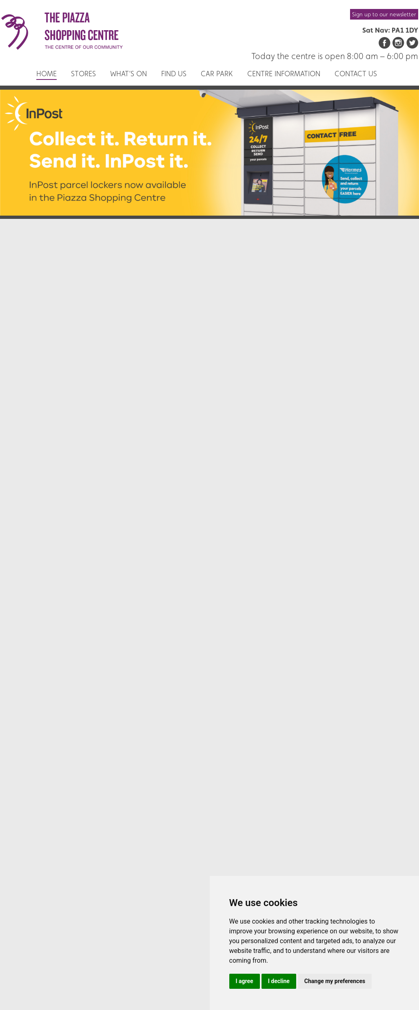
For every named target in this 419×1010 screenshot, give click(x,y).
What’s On (128, 73)
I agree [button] (244, 981)
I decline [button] (279, 981)
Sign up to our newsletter (384, 14)
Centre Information (283, 73)
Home (46, 73)
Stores (83, 73)
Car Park (217, 73)
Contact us (356, 73)
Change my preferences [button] (334, 981)
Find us (173, 73)
